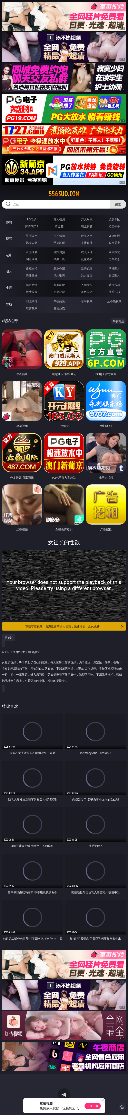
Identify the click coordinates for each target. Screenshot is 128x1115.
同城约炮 (31, 301)
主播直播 (86, 243)
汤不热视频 (114, 301)
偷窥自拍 (31, 268)
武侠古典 (114, 285)
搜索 (118, 204)
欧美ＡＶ (86, 236)
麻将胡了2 (31, 226)
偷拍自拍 (59, 252)
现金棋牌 (86, 226)
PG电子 (32, 219)
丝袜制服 (59, 243)
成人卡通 (86, 252)
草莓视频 (86, 301)
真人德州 (59, 219)
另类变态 (114, 259)
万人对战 (86, 219)
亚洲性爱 (31, 252)
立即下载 (92, 1106)
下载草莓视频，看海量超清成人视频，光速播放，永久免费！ (74, 626)
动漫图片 (114, 268)
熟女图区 (86, 275)
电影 (9, 255)
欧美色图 (86, 268)
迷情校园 (31, 292)
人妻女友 (86, 285)
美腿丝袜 (31, 275)
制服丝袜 (31, 259)
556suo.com (64, 194)
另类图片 (114, 275)
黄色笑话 (86, 292)
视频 (9, 238)
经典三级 (59, 259)
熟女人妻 (31, 243)
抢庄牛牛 (114, 226)
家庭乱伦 (59, 285)
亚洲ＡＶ (31, 236)
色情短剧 (59, 308)
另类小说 (59, 292)
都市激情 (31, 285)
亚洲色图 (59, 268)
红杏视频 (31, 308)
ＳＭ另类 (114, 243)
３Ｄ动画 (114, 236)
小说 (9, 288)
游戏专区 (114, 219)
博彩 (9, 222)
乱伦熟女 (86, 259)
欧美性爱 (114, 252)
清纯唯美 (59, 275)
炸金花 (59, 226)
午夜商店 (59, 301)
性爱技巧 (114, 292)
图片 (9, 271)
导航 (9, 304)
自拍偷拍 (59, 236)
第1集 (8, 638)
